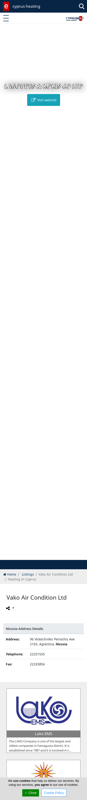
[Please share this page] (9, 608)
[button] (36, 556)
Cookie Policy (54, 793)
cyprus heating (26, 6)
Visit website (44, 100)
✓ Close (31, 793)
